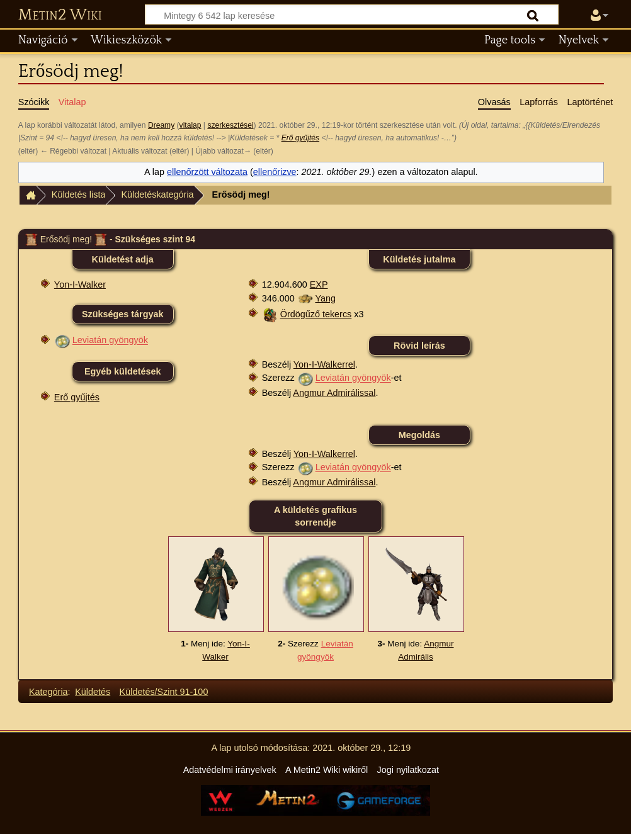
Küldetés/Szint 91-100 (164, 692)
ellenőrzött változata (207, 172)
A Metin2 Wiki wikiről (326, 770)
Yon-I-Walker (80, 284)
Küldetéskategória (157, 194)
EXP (319, 284)
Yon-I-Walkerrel (324, 364)
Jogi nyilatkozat (408, 770)
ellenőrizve (275, 172)
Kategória (48, 692)
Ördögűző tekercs (316, 314)
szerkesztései (230, 125)
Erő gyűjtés (300, 137)
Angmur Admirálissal (334, 393)
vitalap (190, 125)
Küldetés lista (79, 194)
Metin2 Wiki (60, 15)
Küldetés (92, 692)
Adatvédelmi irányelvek (229, 770)
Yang (325, 298)
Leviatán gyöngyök (110, 340)
